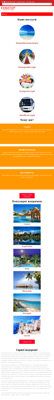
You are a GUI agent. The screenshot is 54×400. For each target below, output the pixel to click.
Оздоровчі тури (27, 91)
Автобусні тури (27, 115)
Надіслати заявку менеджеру (27, 196)
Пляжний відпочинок (27, 43)
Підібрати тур (27, 342)
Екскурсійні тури (27, 67)
